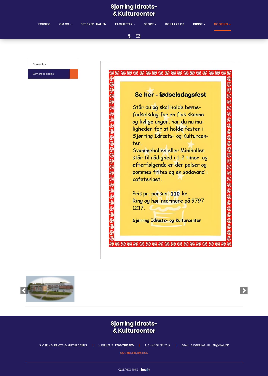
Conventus (39, 64)
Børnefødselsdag (43, 74)
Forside (44, 24)
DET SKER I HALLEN (93, 24)
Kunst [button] (199, 24)
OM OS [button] (65, 24)
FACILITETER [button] (125, 24)
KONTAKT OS (174, 24)
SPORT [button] (150, 24)
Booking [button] (222, 24)
